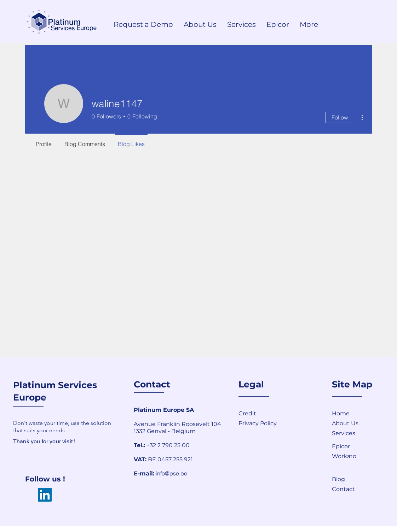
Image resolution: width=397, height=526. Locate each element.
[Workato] (357, 456)
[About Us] (357, 423)
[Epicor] (357, 446)
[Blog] (357, 479)
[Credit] (263, 413)
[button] (357, 489)
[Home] (357, 413)
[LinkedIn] (45, 495)
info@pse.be (171, 473)
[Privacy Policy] (278, 423)
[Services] (357, 433)
